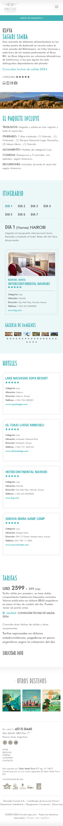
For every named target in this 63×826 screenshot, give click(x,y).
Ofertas (6, 755)
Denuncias (57, 804)
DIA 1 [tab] (8, 206)
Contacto (8, 761)
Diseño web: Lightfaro (38, 817)
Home (5, 750)
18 (27, 342)
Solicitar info (13, 653)
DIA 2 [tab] (21, 206)
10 (34, 338)
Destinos (7, 752)
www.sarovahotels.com (17, 544)
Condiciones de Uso (13, 779)
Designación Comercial (38, 804)
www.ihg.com (15, 310)
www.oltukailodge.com (17, 451)
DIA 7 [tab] (34, 214)
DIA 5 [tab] (8, 214)
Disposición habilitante (11, 804)
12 (40, 338)
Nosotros (8, 758)
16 (52, 338)
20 (33, 342)
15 (49, 338)
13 (43, 338)
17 (55, 338)
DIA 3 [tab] (34, 206)
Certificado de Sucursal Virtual (43, 801)
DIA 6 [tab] (21, 214)
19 (30, 342)
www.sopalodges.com (16, 404)
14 (46, 338)
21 (36, 342)
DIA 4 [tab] (47, 206)
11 (37, 338)
